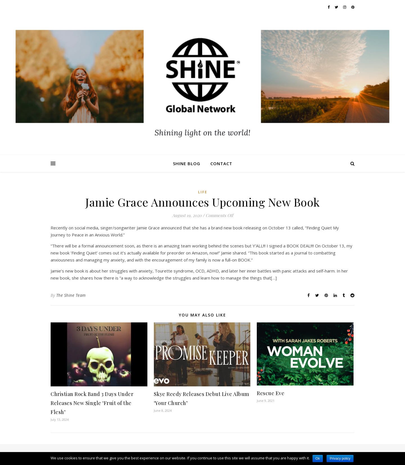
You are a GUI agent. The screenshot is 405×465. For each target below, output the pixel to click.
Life (202, 192)
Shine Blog (186, 163)
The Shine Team (71, 295)
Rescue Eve (270, 393)
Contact (221, 163)
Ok (318, 458)
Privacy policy (340, 458)
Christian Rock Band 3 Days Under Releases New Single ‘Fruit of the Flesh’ (92, 403)
